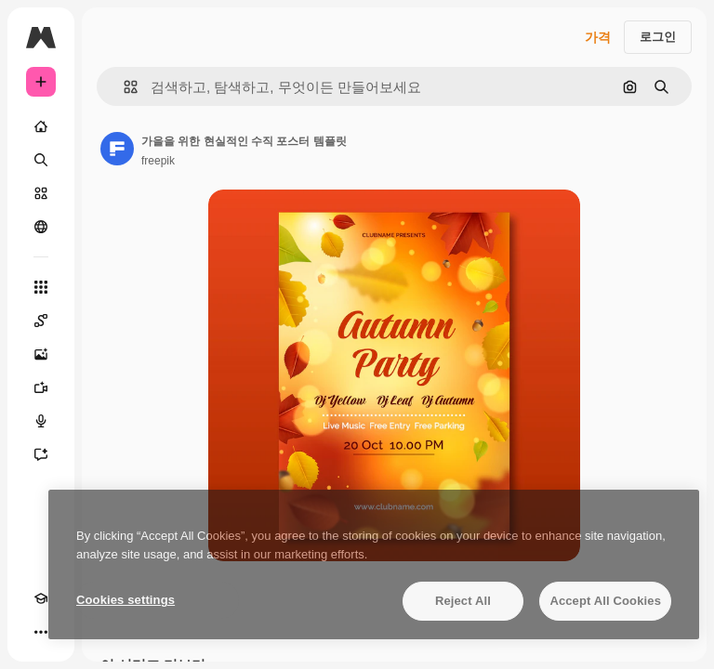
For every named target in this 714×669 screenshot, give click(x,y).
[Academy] (41, 598)
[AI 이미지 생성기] (41, 354)
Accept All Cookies (605, 601)
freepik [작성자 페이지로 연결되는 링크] (158, 160)
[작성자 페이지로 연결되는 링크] (117, 148)
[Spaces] (41, 320)
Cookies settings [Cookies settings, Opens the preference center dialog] (125, 600)
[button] (123, 87)
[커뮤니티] (41, 227)
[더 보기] (41, 632)
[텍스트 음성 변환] (41, 421)
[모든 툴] (41, 287)
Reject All (463, 601)
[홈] (41, 126)
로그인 (658, 37)
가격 (598, 37)
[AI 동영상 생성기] (41, 387)
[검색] (41, 160)
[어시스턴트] (41, 454)
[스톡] (41, 193)
